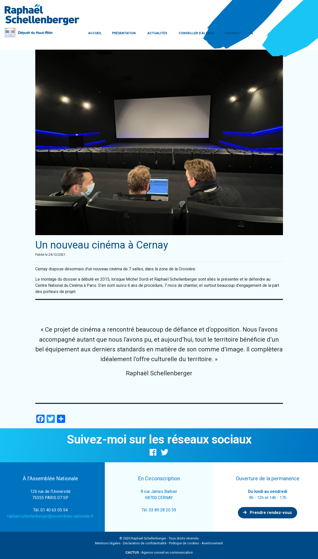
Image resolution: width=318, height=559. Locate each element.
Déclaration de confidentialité (144, 543)
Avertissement (212, 543)
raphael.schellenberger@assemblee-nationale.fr (50, 516)
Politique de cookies (184, 543)
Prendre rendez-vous (267, 512)
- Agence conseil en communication (159, 552)
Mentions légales (108, 543)
